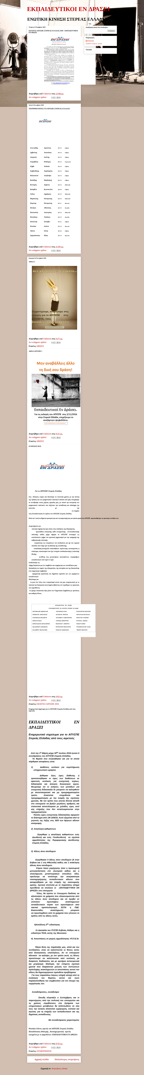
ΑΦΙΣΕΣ (40, 346)
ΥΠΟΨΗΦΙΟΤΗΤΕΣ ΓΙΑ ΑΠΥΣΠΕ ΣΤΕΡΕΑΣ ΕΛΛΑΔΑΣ (49, 108)
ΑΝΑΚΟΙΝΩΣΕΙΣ (44, 1051)
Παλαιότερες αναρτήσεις (67, 1059)
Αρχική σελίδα (41, 1059)
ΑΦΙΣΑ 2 (32, 262)
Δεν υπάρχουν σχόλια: (38, 97)
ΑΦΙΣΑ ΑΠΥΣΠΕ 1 (35, 351)
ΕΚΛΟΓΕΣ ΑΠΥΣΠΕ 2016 (47, 704)
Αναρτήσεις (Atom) (59, 1068)
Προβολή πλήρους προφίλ (94, 43)
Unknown (91, 41)
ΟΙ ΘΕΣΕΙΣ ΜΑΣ (35, 446)
